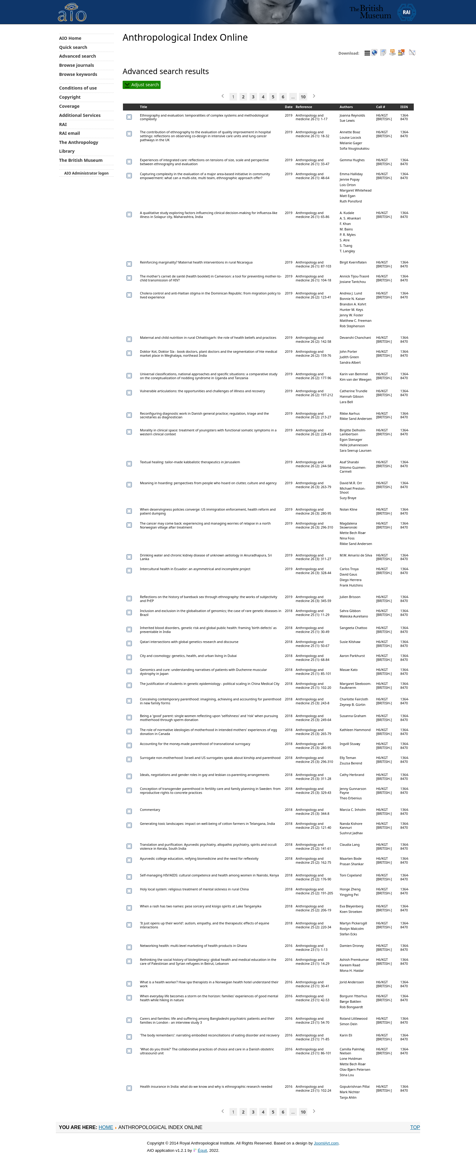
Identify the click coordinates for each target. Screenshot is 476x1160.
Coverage (69, 106)
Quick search (73, 47)
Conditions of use (78, 88)
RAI (63, 124)
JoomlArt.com (326, 1143)
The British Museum (81, 160)
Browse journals (76, 65)
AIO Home (70, 38)
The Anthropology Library (78, 146)
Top (415, 1127)
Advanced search (77, 56)
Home (106, 1127)
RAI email (69, 133)
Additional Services (80, 115)
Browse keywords (78, 74)
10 (303, 97)
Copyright (70, 97)
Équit (202, 1150)
